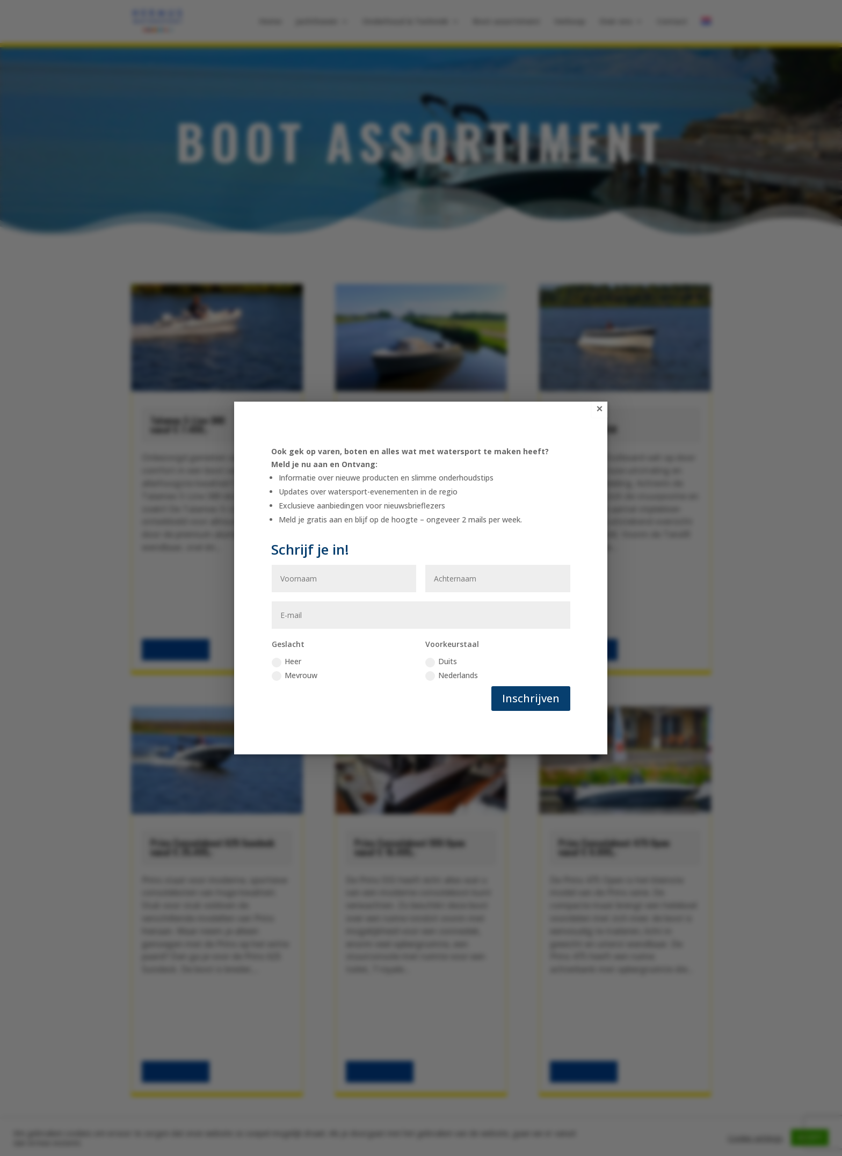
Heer (286, 661)
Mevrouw (294, 675)
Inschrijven (531, 698)
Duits (441, 661)
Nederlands (451, 675)
